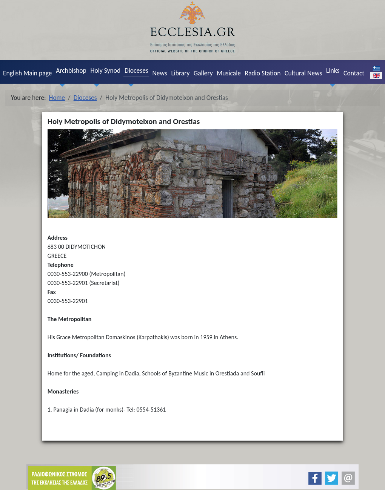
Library (180, 73)
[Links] (330, 85)
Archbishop (71, 70)
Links (332, 70)
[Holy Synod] (95, 85)
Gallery (203, 73)
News (159, 73)
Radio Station (263, 73)
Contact (353, 73)
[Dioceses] (129, 85)
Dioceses (136, 70)
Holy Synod (105, 70)
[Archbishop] (60, 85)
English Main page (27, 73)
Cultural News (303, 73)
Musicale (229, 73)
